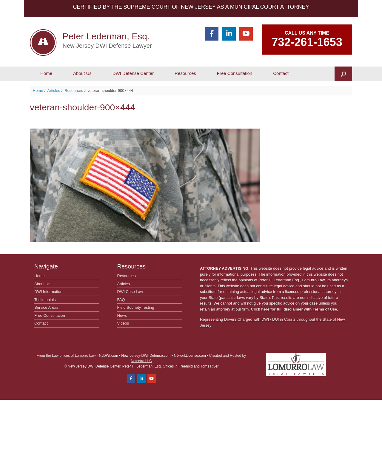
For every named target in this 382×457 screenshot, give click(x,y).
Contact (281, 73)
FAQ (121, 299)
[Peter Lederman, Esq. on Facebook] (211, 34)
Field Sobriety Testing (135, 307)
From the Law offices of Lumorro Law (66, 355)
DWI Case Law (130, 291)
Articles (123, 284)
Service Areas (46, 307)
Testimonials (45, 299)
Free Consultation (234, 73)
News (122, 315)
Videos (123, 323)
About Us (82, 73)
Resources (185, 73)
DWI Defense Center (133, 73)
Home (46, 73)
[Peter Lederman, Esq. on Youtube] (246, 34)
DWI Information (48, 291)
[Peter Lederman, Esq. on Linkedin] (228, 34)
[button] (343, 74)
